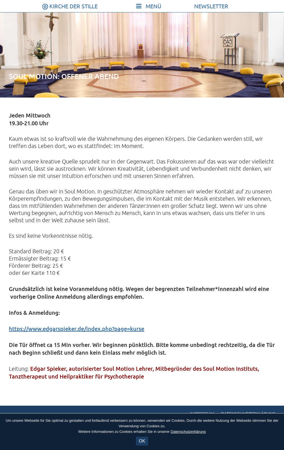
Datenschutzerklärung (188, 431)
